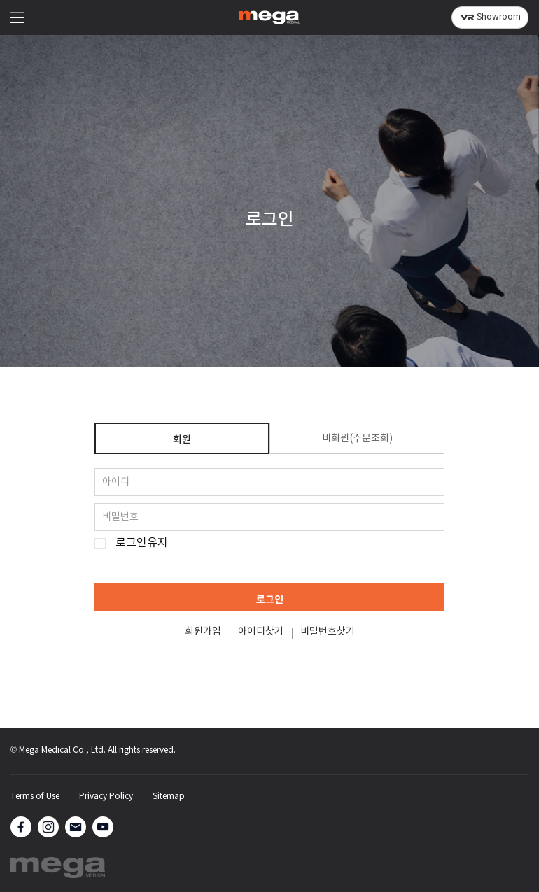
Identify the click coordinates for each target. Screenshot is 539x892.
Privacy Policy (106, 797)
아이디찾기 (261, 632)
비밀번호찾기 (327, 632)
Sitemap (169, 797)
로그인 (270, 600)
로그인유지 (141, 543)
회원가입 (203, 632)
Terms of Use (34, 797)
